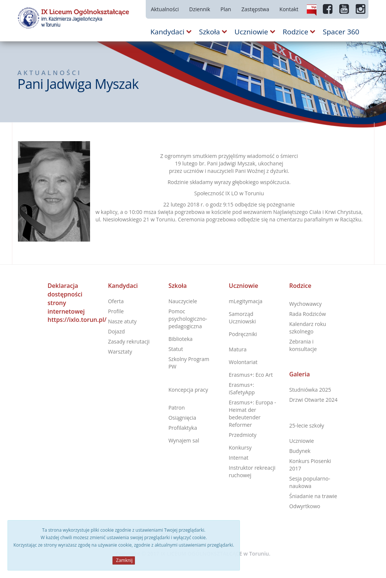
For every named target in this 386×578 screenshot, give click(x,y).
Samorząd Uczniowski (242, 317)
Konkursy (240, 447)
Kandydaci (123, 286)
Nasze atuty (122, 321)
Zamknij (123, 560)
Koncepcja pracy (188, 389)
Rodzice (300, 286)
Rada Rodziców (307, 313)
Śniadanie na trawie (313, 496)
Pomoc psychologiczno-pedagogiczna (188, 319)
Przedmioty (242, 434)
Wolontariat (243, 362)
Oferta (116, 301)
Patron (177, 407)
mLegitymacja (245, 301)
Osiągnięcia (182, 417)
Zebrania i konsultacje (303, 345)
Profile (116, 311)
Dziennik (199, 9)
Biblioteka (181, 338)
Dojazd (116, 331)
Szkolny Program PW (189, 362)
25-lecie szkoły (306, 425)
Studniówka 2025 (310, 389)
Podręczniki (243, 334)
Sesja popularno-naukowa (309, 482)
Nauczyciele (183, 301)
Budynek (300, 450)
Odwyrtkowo (304, 506)
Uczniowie (243, 286)
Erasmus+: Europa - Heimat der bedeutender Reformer (252, 413)
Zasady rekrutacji (128, 341)
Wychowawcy (305, 303)
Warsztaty (120, 351)
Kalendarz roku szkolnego (307, 327)
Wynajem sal (184, 440)
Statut (176, 348)
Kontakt (289, 9)
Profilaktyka (183, 427)
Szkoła (178, 286)
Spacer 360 (341, 32)
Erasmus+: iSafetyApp (242, 388)
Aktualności (165, 9)
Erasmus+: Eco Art (251, 374)
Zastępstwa (255, 9)
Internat (238, 457)
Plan (225, 9)
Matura (237, 349)
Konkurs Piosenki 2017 (310, 464)
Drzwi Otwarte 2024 (313, 399)
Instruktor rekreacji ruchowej (252, 471)
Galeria (299, 374)
